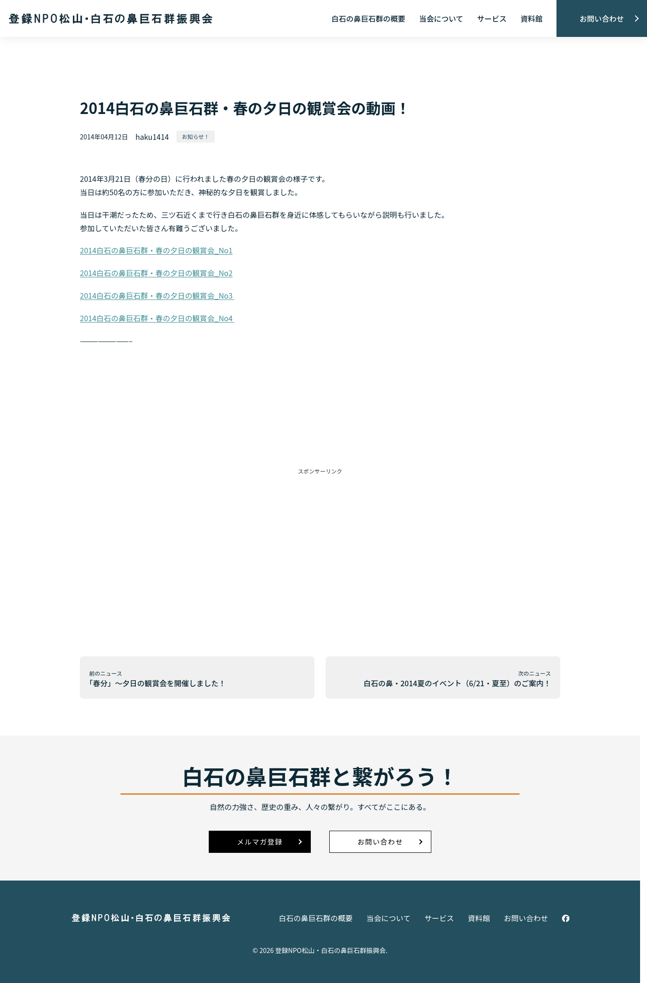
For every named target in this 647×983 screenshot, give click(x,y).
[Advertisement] (320, 540)
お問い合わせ (602, 18)
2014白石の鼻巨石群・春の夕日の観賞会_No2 (156, 272)
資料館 (531, 18)
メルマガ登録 (260, 841)
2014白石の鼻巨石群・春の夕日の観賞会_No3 (157, 295)
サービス (492, 18)
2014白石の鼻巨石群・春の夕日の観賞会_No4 (157, 318)
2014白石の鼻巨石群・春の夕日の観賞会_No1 (156, 250)
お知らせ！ (196, 136)
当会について (441, 18)
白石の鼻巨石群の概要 (368, 18)
